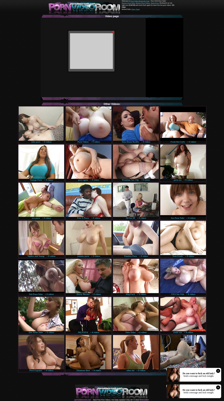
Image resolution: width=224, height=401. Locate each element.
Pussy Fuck (136, 9)
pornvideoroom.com (82, 400)
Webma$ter (144, 400)
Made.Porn (155, 3)
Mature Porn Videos (143, 3)
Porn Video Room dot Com (139, 1)
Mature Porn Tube (128, 3)
